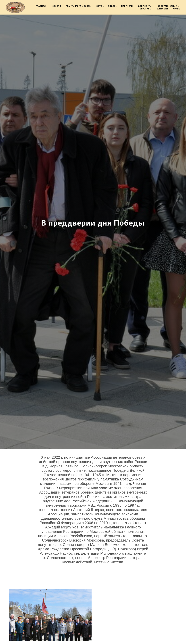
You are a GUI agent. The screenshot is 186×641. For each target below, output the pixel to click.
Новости (56, 6)
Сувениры (146, 9)
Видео (111, 6)
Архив (176, 9)
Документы (145, 6)
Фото (99, 6)
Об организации (167, 6)
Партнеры (127, 6)
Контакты (162, 9)
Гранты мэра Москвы (78, 6)
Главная (41, 6)
